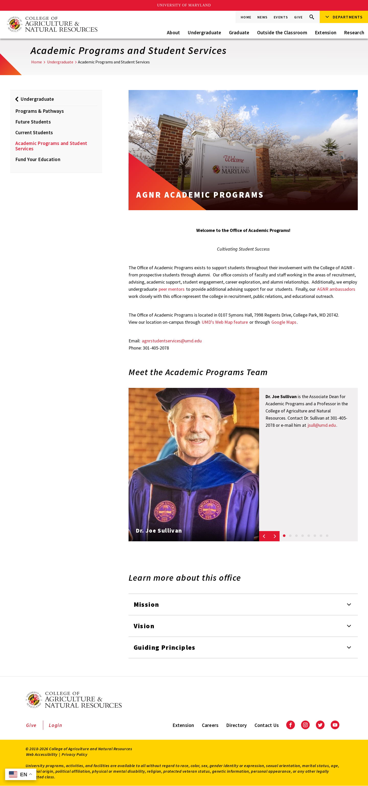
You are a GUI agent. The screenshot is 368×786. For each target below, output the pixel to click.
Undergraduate (204, 32)
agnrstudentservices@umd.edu (172, 341)
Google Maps (283, 322)
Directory (236, 725)
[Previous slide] (264, 536)
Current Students (34, 132)
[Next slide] (274, 536)
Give (298, 17)
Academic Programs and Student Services (51, 146)
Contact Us (267, 725)
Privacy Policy (74, 754)
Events (281, 17)
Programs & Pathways (39, 111)
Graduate (239, 32)
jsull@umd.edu (322, 425)
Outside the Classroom (282, 32)
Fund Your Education (37, 159)
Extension (325, 32)
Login (55, 725)
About (173, 32)
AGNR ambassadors (336, 289)
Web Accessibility (42, 754)
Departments (348, 16)
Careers (210, 725)
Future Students (33, 122)
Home (246, 17)
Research (354, 32)
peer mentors (172, 289)
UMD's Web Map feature (225, 322)
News (262, 17)
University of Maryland (184, 5)
